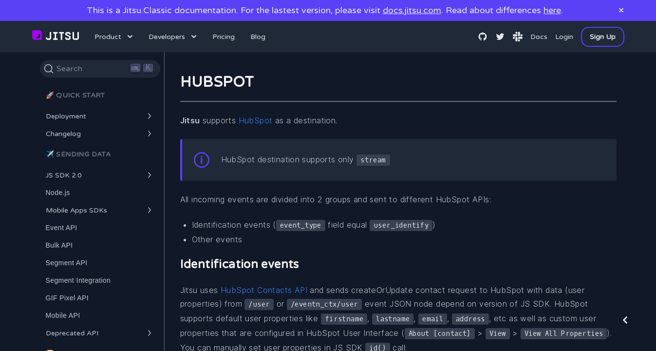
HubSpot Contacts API (264, 290)
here (552, 10)
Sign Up (603, 37)
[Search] (100, 69)
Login (564, 37)
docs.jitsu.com (412, 10)
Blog (257, 37)
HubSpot (256, 120)
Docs (538, 37)
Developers (174, 36)
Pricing (223, 37)
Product (114, 36)
